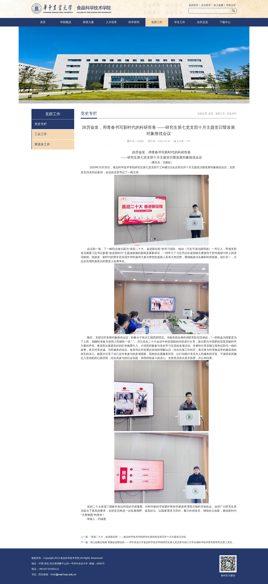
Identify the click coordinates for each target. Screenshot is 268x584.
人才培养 (111, 22)
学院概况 (65, 22)
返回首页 (193, 5)
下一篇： (159, 542)
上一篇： (133, 536)
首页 (43, 22)
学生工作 (179, 22)
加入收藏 (218, 5)
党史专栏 (232, 113)
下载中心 (225, 22)
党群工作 (156, 22)
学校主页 (231, 5)
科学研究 (134, 22)
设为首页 (206, 5)
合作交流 (202, 22)
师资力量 (88, 22)
